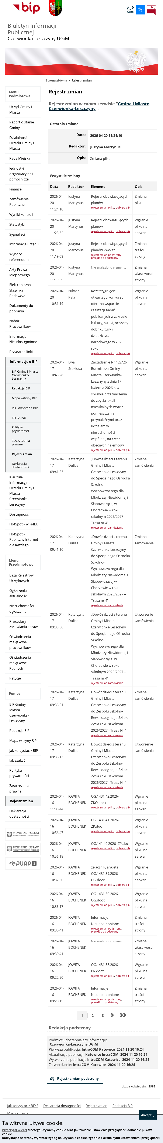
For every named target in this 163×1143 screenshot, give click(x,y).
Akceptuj (147, 1115)
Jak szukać (19, 418)
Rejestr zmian (22, 454)
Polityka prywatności (20, 429)
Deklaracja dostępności (20, 465)
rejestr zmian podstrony (106, 255)
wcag (130, 9)
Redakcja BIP (21, 388)
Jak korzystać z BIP (25, 408)
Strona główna (56, 80)
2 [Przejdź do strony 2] (94, 1015)
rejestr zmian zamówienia (107, 527)
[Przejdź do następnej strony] (112, 1015)
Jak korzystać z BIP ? (22, 1106)
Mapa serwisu (18, 1114)
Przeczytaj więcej (14, 1130)
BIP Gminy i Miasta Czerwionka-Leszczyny (25, 375)
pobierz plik (123, 207)
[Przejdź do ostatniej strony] (122, 1015)
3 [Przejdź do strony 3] (104, 1015)
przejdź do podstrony (104, 258)
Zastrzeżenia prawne (21, 442)
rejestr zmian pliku (102, 207)
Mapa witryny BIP (24, 398)
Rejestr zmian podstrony (77, 1078)
